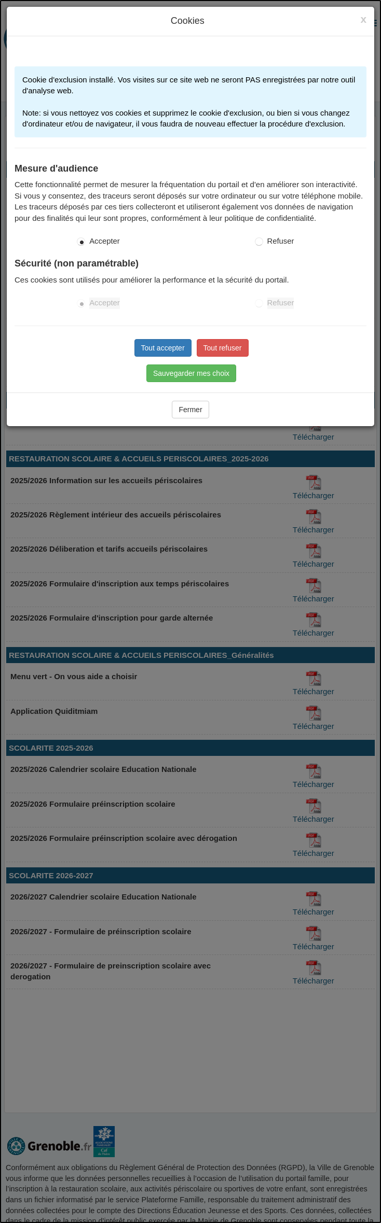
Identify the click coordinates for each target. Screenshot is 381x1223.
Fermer (190, 409)
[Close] (363, 19)
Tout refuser (222, 348)
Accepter (104, 241)
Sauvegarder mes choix (191, 373)
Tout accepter (163, 348)
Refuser (280, 241)
